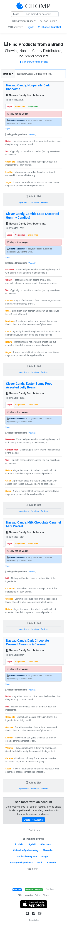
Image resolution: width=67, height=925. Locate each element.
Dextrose (9, 321)
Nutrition (35, 202)
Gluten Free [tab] (20, 106)
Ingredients (24, 202)
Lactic (8, 331)
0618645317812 (15, 228)
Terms (46, 895)
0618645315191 (15, 537)
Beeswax (9, 269)
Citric (8, 311)
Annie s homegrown (27, 856)
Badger (44, 856)
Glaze (8, 481)
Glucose (9, 599)
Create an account (17, 120)
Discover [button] (14, 27)
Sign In (30, 27)
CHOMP (38, 6)
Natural (8, 342)
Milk (7, 578)
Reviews (44, 202)
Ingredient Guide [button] (23, 21)
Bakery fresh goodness (21, 862)
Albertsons (45, 844)
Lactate (9, 300)
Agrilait (32, 844)
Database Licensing (34, 889)
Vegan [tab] (9, 106)
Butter (8, 141)
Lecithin (9, 172)
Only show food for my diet (33, 62)
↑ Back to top (33, 830)
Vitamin (9, 748)
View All (31, 134)
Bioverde (51, 862)
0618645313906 (15, 398)
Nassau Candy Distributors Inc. (26, 95)
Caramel (9, 758)
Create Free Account (33, 820)
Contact (50, 889)
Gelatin (8, 280)
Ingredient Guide (32, 895)
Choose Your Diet (49, 27)
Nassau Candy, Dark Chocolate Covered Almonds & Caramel (27, 642)
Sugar (8, 182)
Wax (7, 151)
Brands (7, 73)
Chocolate (10, 162)
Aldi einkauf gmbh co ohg (25, 850)
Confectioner (11, 450)
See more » (33, 869)
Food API (17, 889)
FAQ (20, 895)
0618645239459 (15, 655)
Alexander (48, 850)
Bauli (39, 862)
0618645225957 (15, 100)
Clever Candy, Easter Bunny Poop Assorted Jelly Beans (29, 385)
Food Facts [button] (47, 21)
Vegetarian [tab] (33, 106)
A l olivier (19, 844)
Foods (16, 14)
